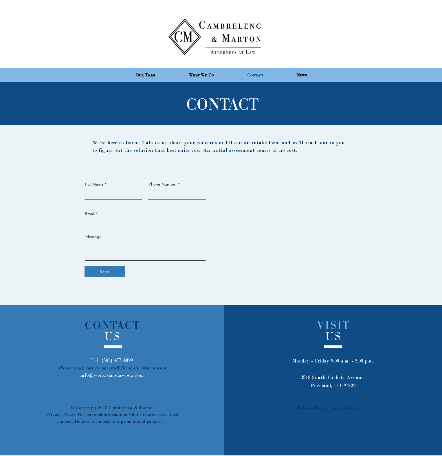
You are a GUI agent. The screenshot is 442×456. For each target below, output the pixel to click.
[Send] (105, 271)
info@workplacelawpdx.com (112, 375)
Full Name (94, 184)
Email (90, 214)
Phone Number (163, 184)
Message (93, 237)
